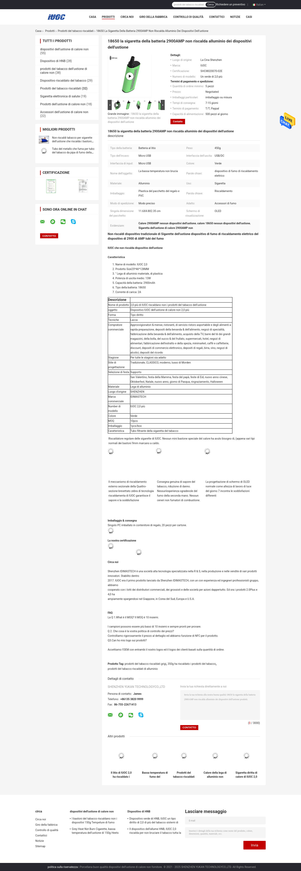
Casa (92, 16)
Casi (249, 16)
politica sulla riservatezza (63, 867)
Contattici (216, 16)
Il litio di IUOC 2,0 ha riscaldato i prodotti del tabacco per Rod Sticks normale (121, 774)
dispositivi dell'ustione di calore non (64, 49)
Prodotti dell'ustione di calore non (63, 104)
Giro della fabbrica (153, 16)
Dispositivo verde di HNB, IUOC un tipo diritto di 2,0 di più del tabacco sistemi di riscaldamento (153, 821)
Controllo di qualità (188, 16)
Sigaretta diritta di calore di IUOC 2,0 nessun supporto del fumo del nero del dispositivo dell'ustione (246, 774)
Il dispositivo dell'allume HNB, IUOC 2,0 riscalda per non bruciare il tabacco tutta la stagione (155, 831)
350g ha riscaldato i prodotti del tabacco (192, 663)
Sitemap (40, 846)
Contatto (178, 121)
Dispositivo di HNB (52, 61)
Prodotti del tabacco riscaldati (76, 30)
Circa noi (127, 16)
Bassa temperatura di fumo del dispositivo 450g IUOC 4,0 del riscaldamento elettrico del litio (155, 774)
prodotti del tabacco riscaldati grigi (145, 663)
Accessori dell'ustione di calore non (64, 112)
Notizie (235, 16)
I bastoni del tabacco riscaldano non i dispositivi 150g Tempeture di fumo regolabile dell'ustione (94, 821)
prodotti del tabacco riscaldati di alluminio (133, 668)
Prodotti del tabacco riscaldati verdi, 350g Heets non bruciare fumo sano (183, 774)
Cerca (211, 4)
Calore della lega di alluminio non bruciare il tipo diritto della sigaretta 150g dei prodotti (215, 774)
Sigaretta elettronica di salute (60, 96)
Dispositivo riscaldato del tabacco (63, 80)
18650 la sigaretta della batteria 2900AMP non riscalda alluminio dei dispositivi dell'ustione (134, 117)
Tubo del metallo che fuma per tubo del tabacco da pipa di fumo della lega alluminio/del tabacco (73, 152)
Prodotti (108, 16)
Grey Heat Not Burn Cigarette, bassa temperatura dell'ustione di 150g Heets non (95, 831)
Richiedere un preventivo (230, 4)
